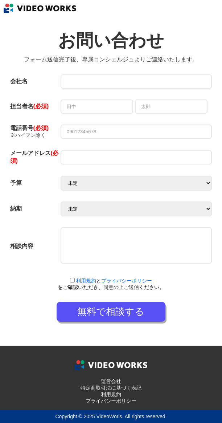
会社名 (19, 81)
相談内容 (21, 246)
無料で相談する (110, 311)
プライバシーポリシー (126, 281)
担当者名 (21, 106)
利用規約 (86, 281)
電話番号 (29, 128)
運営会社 (111, 381)
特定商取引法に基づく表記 (111, 388)
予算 (16, 183)
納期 (16, 209)
